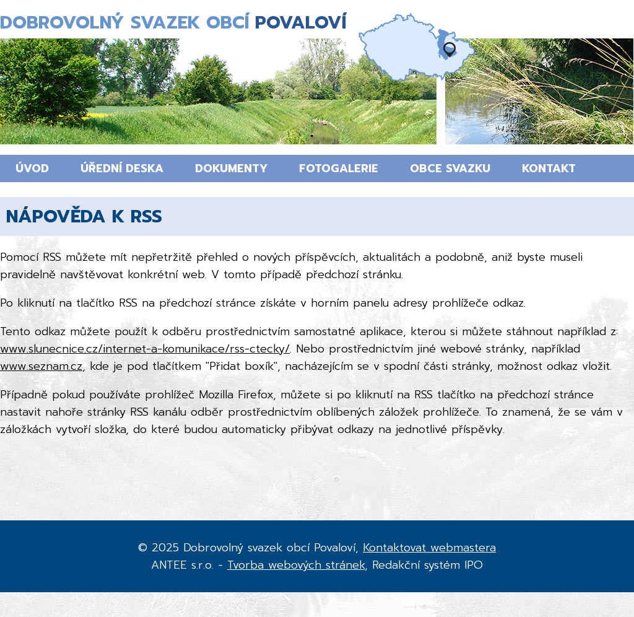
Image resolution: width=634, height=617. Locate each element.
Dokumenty (231, 168)
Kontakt (549, 168)
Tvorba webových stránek (296, 565)
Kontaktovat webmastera (429, 547)
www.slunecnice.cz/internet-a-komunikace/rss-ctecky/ (145, 348)
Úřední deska (121, 168)
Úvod (32, 168)
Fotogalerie (338, 168)
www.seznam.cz (41, 366)
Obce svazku (450, 168)
